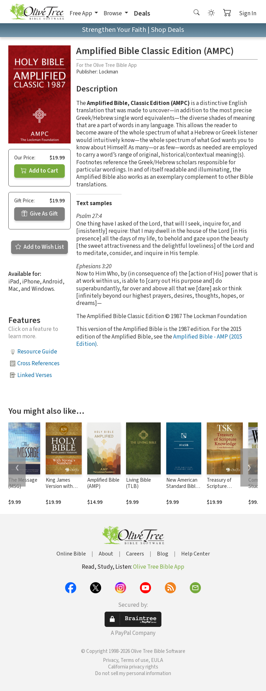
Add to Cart (39, 171)
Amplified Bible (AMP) (103, 483)
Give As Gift (39, 214)
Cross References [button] (38, 363)
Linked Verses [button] (34, 375)
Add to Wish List (39, 247)
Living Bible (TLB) (138, 483)
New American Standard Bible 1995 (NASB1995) (182, 490)
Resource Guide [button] (37, 352)
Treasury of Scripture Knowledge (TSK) (219, 490)
